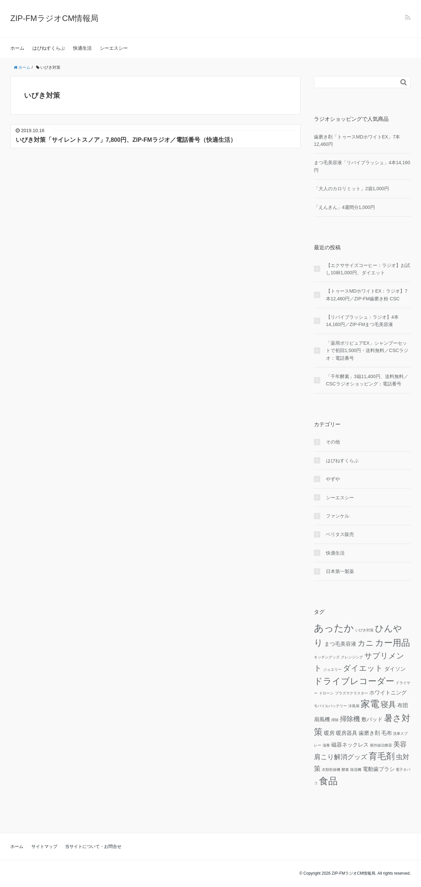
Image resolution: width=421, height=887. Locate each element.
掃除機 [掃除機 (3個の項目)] (350, 718)
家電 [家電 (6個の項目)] (370, 704)
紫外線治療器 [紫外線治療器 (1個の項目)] (381, 745)
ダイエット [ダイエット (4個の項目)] (363, 668)
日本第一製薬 (340, 571)
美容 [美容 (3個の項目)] (400, 744)
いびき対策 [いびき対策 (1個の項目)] (364, 630)
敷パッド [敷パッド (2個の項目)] (372, 719)
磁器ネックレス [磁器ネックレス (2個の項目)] (350, 745)
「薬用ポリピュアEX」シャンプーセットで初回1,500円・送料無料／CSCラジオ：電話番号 (367, 350)
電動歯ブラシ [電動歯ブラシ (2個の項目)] (379, 769)
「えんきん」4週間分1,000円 (344, 207)
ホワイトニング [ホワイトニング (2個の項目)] (388, 692)
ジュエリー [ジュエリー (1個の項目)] (332, 669)
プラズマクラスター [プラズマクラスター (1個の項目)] (351, 693)
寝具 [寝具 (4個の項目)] (388, 704)
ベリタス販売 (340, 534)
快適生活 (82, 48)
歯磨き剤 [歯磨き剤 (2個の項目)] (369, 733)
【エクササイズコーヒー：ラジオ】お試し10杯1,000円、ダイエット (368, 269)
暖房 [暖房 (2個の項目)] (329, 733)
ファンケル (337, 516)
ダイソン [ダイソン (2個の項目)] (395, 669)
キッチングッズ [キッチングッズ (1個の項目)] (327, 657)
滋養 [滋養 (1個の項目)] (326, 745)
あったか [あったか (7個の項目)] (334, 627)
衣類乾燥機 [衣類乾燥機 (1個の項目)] (331, 770)
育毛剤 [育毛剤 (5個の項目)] (382, 756)
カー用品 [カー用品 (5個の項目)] (392, 642)
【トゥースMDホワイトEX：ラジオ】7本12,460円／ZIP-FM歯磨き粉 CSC (366, 294)
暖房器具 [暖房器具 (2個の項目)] (346, 733)
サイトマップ (44, 846)
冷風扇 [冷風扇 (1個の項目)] (353, 706)
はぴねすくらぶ (48, 48)
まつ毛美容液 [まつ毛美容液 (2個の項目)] (340, 644)
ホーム (17, 48)
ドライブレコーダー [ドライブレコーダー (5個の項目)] (354, 681)
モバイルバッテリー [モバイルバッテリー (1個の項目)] (330, 706)
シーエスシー (114, 48)
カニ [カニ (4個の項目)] (366, 643)
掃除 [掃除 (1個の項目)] (335, 720)
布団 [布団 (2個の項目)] (402, 705)
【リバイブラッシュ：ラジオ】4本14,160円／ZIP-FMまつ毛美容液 (362, 320)
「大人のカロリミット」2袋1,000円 (351, 188)
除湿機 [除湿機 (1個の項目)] (355, 770)
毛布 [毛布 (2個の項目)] (386, 733)
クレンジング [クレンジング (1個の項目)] (352, 657)
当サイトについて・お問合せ (93, 846)
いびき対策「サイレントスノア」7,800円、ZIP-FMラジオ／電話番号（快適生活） (126, 139)
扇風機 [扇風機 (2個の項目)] (322, 719)
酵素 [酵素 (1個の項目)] (345, 770)
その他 (333, 442)
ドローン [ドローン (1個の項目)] (326, 693)
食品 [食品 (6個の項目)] (328, 781)
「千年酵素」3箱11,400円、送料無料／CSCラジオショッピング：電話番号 (367, 380)
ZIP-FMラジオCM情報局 (54, 18)
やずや (333, 479)
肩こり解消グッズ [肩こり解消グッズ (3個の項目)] (340, 757)
